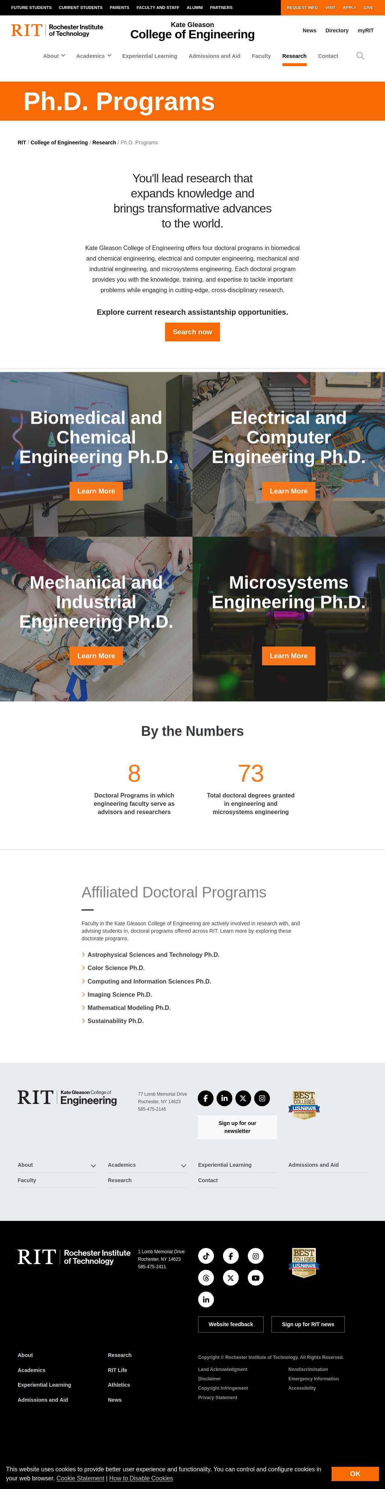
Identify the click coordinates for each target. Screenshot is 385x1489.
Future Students (31, 7)
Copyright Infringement (223, 1442)
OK (355, 1474)
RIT (22, 197)
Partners (221, 7)
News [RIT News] (115, 1454)
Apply (349, 7)
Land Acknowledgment (222, 1423)
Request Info (302, 7)
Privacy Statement (217, 1451)
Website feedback (231, 1378)
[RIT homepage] (57, 30)
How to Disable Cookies (141, 1478)
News (310, 30)
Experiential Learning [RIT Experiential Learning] (44, 1439)
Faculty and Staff (157, 7)
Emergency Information (313, 1433)
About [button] (51, 56)
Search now (192, 386)
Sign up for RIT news (308, 1378)
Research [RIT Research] (120, 1409)
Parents (119, 7)
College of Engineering (59, 197)
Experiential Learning (149, 56)
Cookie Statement (80, 1478)
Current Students (80, 7)
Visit (330, 7)
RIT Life (117, 1424)
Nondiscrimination (308, 1423)
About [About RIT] (25, 1409)
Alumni (195, 7)
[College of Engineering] (67, 1152)
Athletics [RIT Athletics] (119, 1439)
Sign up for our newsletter (237, 1181)
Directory (337, 30)
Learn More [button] (96, 569)
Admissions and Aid (215, 56)
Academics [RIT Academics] (31, 1424)
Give (368, 7)
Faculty (261, 56)
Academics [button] (90, 56)
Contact (328, 56)
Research (294, 56)
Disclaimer (209, 1433)
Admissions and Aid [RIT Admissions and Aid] (43, 1454)
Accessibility (302, 1442)
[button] (360, 56)
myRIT (366, 30)
